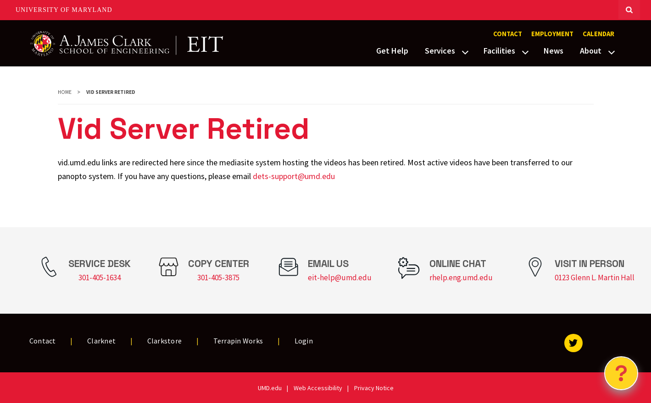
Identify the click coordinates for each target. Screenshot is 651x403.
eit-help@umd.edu (340, 277)
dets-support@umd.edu (294, 176)
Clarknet (101, 340)
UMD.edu (270, 388)
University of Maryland (64, 9)
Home (65, 92)
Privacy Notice (374, 388)
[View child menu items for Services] (465, 51)
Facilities (499, 50)
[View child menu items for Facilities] (525, 51)
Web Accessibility (318, 388)
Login (304, 340)
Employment (552, 34)
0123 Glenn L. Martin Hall (594, 277)
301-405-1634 (99, 277)
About (590, 50)
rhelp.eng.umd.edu (461, 277)
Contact (507, 34)
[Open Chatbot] (621, 373)
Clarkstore (164, 340)
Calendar (598, 34)
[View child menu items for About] (611, 51)
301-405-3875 (218, 277)
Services (440, 50)
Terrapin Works (238, 340)
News (553, 50)
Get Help (392, 50)
